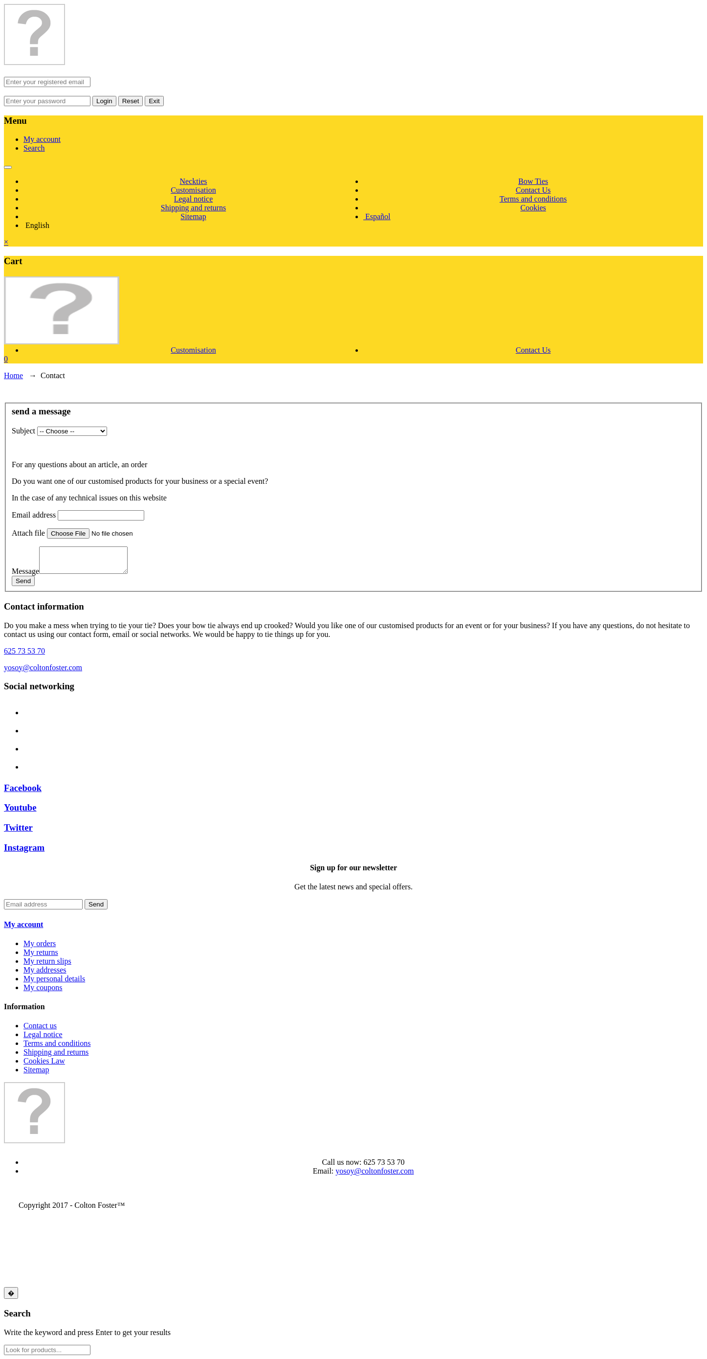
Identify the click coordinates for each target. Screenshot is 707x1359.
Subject (23, 431)
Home (13, 375)
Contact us (40, 1025)
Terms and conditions (533, 199)
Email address (34, 515)
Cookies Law (44, 1061)
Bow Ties (533, 181)
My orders (39, 943)
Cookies (533, 208)
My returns (40, 952)
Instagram (24, 847)
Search (34, 148)
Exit (154, 101)
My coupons (43, 987)
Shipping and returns (193, 208)
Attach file (28, 533)
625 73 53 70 (24, 651)
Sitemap (193, 216)
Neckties (193, 181)
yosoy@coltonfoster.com (43, 667)
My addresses (44, 970)
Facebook (23, 788)
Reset (130, 101)
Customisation (193, 190)
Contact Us (533, 190)
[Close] (11, 1293)
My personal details (54, 978)
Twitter (18, 827)
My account (42, 139)
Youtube (20, 807)
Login (104, 101)
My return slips (47, 961)
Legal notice (193, 199)
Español (377, 216)
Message (25, 571)
